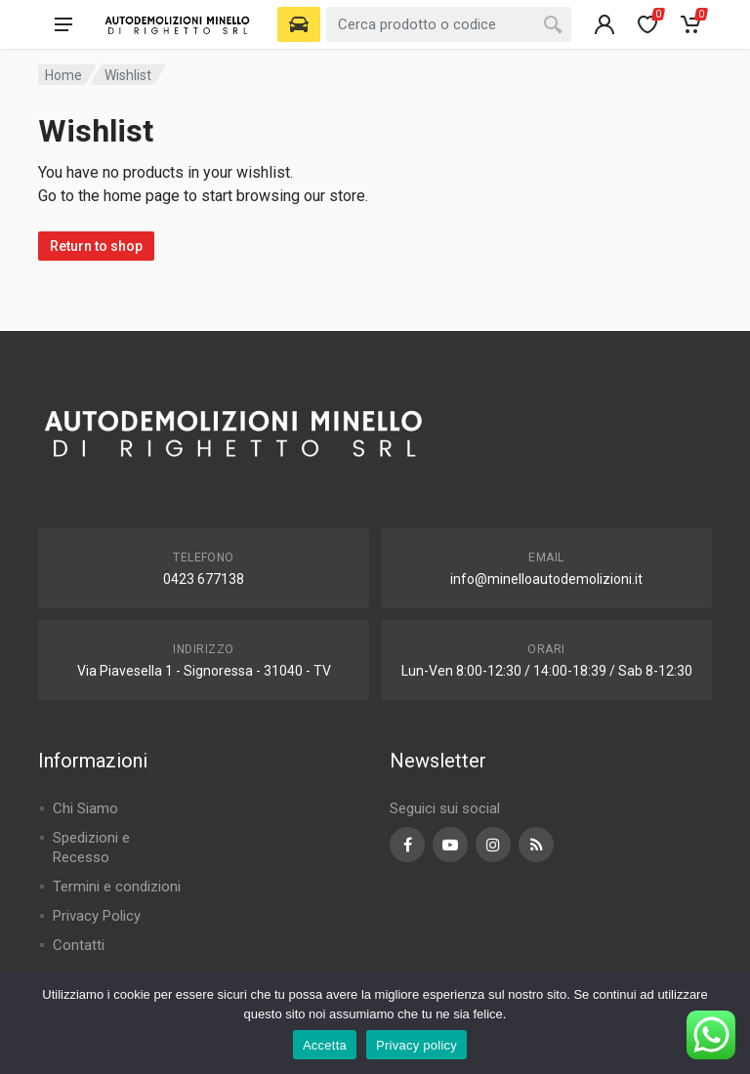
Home (63, 75)
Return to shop (96, 246)
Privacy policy (416, 1045)
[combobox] (448, 24)
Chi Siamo (85, 808)
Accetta (325, 1045)
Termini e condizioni (117, 886)
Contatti (78, 945)
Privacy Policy (97, 916)
